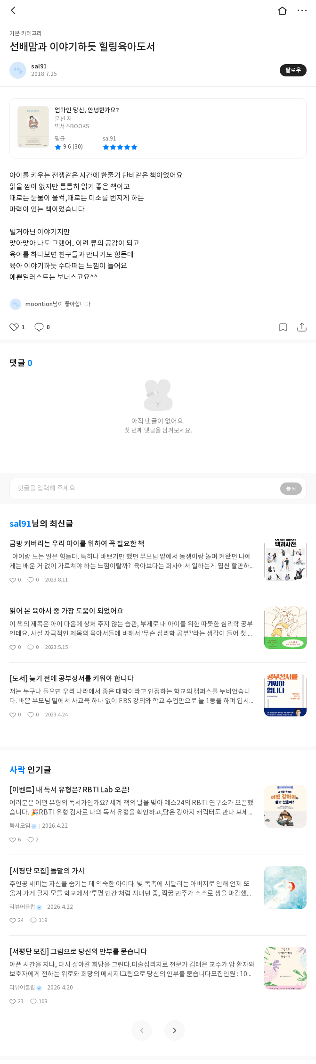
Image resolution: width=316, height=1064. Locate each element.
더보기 (302, 10)
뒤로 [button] (14, 10)
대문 (282, 10)
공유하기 (302, 327)
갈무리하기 (283, 327)
